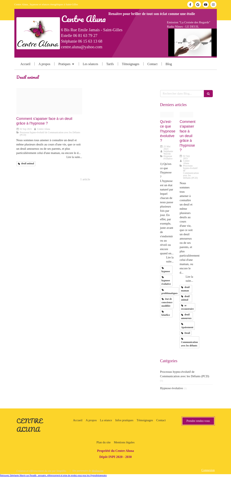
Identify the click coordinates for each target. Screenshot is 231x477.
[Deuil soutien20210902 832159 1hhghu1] (49, 101)
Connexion (208, 470)
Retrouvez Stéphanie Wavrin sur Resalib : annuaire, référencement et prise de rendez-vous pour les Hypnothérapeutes (53, 475)
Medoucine (97, 470)
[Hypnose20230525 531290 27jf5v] (167, 114)
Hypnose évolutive (171, 388)
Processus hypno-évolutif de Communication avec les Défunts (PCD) (184, 374)
